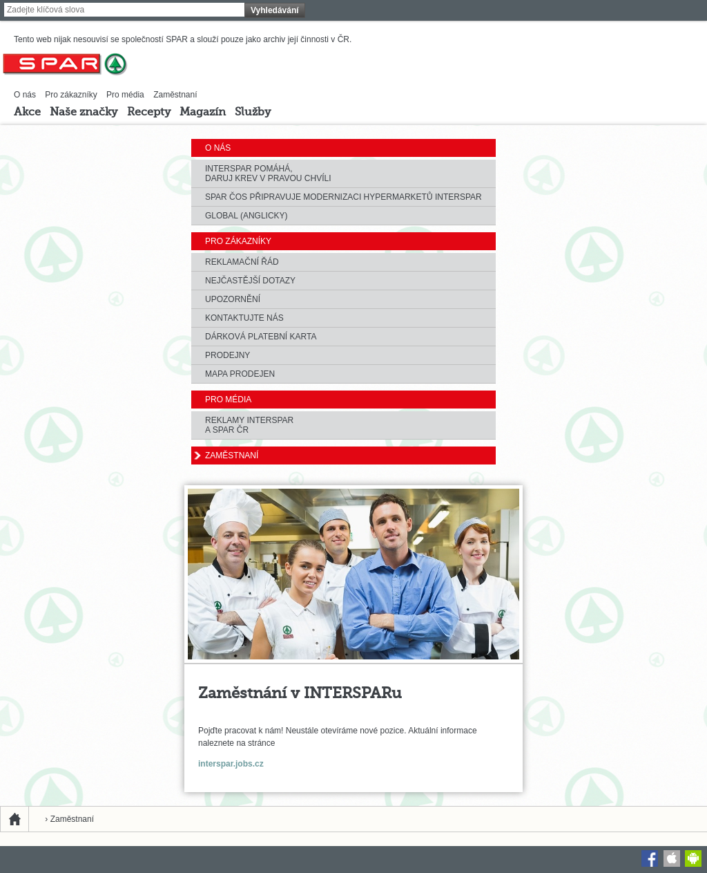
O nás (25, 95)
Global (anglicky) (246, 215)
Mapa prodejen (240, 374)
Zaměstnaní (175, 95)
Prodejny (227, 355)
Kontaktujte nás (244, 318)
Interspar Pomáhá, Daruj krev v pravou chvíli (268, 173)
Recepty (149, 112)
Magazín (203, 112)
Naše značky (83, 112)
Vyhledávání (275, 10)
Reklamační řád (242, 262)
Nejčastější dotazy (250, 280)
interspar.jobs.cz (231, 764)
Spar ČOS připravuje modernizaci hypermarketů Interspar (343, 197)
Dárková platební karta (260, 336)
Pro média (125, 95)
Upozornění (232, 299)
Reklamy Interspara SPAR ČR (249, 425)
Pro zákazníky (71, 95)
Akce (27, 112)
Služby (253, 112)
